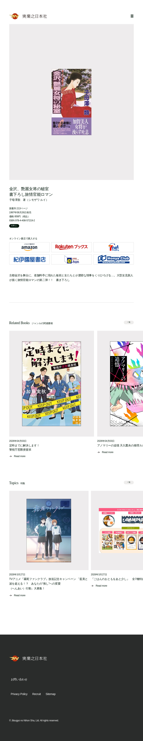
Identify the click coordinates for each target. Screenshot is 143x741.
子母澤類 (14, 199)
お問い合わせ (19, 679)
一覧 (129, 322)
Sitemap (50, 694)
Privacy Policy (19, 694)
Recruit (36, 694)
